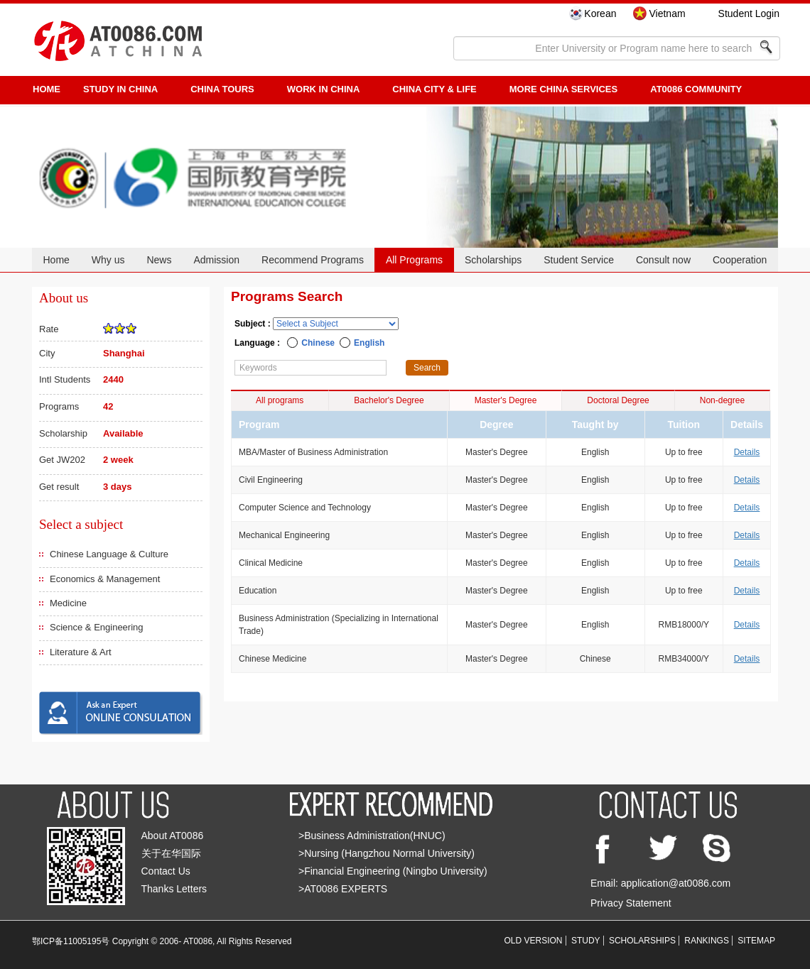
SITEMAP (756, 941)
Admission (216, 259)
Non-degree (722, 400)
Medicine (68, 603)
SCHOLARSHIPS (642, 941)
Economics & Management (105, 579)
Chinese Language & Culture (109, 554)
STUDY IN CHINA (120, 89)
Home (56, 259)
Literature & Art (81, 652)
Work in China (323, 89)
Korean (600, 13)
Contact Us (165, 871)
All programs (279, 400)
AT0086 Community (696, 89)
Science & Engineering (97, 627)
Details (747, 452)
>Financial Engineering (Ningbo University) (392, 871)
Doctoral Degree (618, 400)
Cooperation (740, 259)
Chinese (318, 343)
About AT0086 (172, 835)
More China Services (563, 89)
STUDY (585, 941)
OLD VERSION (533, 941)
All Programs (414, 259)
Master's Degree (506, 400)
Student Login (748, 13)
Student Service (579, 259)
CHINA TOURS (222, 89)
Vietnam (667, 13)
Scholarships (493, 259)
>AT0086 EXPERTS (342, 888)
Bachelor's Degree (388, 400)
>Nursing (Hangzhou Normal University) (386, 853)
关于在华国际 (171, 853)
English (369, 343)
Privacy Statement (630, 903)
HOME (46, 89)
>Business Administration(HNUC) (372, 835)
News (158, 259)
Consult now (663, 259)
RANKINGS (706, 941)
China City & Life (434, 89)
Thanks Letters (174, 888)
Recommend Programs (312, 259)
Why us (108, 259)
